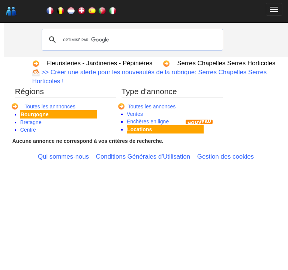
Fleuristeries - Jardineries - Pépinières (99, 63)
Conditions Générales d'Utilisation (143, 156)
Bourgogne (35, 114)
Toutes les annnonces (50, 107)
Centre (28, 130)
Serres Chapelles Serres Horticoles (226, 63)
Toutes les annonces (152, 107)
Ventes (135, 114)
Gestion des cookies (225, 156)
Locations (139, 129)
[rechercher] (131, 39)
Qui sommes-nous (63, 156)
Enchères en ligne (148, 121)
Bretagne (31, 122)
